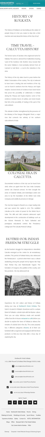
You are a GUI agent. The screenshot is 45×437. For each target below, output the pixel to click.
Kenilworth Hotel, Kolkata (9, 8)
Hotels (19, 3)
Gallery (16, 418)
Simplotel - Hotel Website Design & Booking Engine (26, 431)
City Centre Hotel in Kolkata (18, 425)
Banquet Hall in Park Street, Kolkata (26, 422)
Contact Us (22, 418)
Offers (31, 8)
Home (8, 412)
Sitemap (6, 431)
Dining (39, 8)
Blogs (8, 422)
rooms (27, 327)
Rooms (24, 8)
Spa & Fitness (30, 415)
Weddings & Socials (19, 415)
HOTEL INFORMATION (33, 418)
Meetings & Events (6, 415)
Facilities (38, 415)
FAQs (29, 425)
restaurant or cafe (27, 318)
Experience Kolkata (7, 418)
